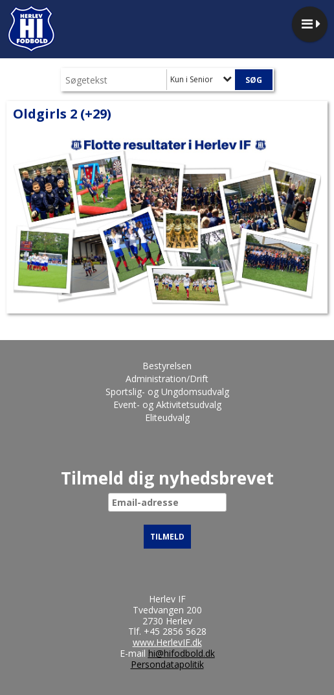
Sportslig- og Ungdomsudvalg (167, 391)
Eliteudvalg (167, 417)
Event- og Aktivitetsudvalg (167, 404)
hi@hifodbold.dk (181, 653)
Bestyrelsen (167, 365)
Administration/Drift (167, 378)
